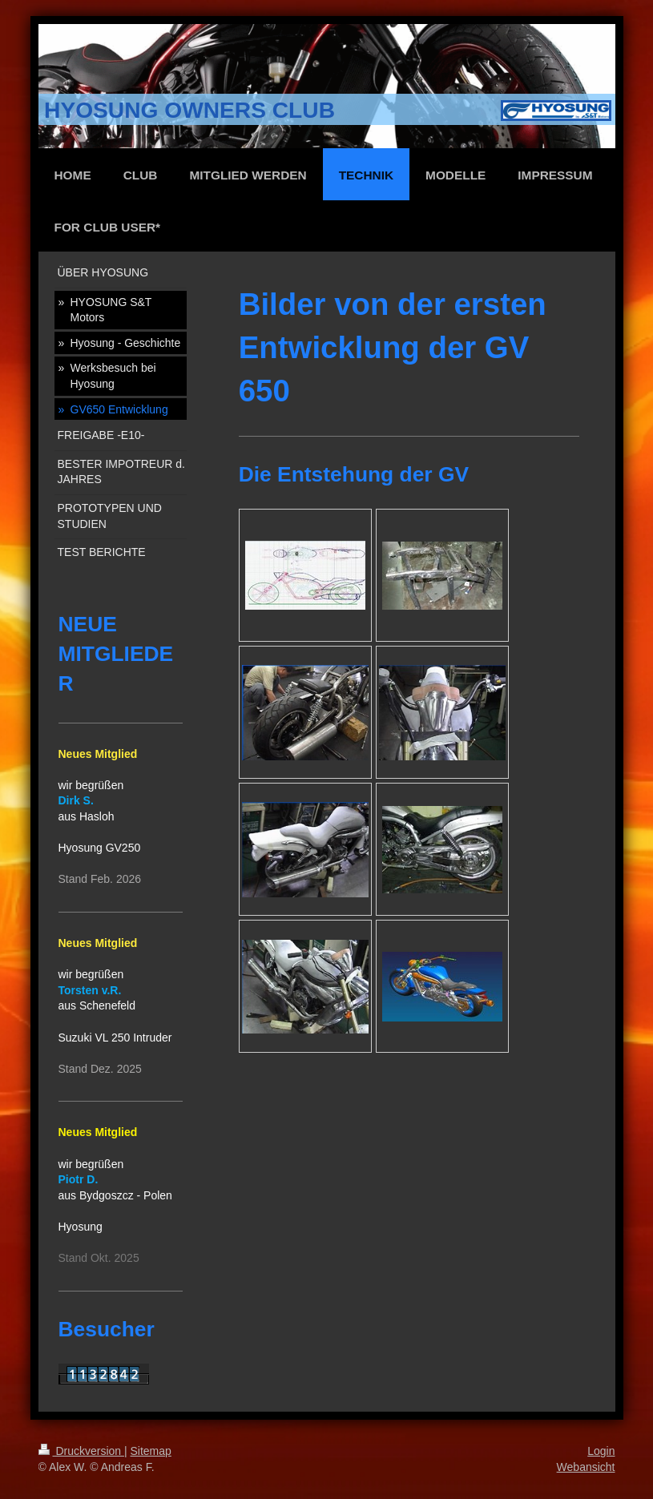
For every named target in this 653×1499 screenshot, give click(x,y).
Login (601, 1451)
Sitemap (151, 1451)
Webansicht (586, 1467)
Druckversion (81, 1451)
